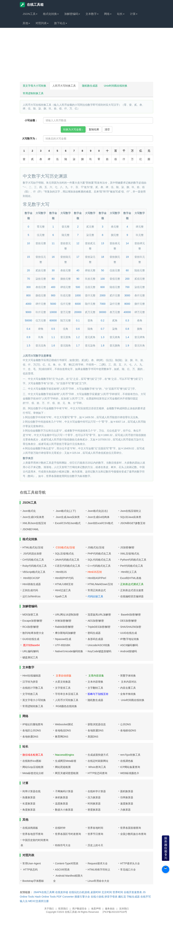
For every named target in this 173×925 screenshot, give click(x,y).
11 (53, 243)
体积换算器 (61, 797)
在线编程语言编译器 (132, 596)
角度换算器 (28, 809)
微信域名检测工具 (32, 754)
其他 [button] (26, 23)
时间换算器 (94, 803)
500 (78, 287)
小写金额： (31, 120)
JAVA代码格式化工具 (67, 559)
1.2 (78, 337)
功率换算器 (126, 797)
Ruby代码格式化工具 (34, 565)
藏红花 (122, 896)
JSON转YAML (30, 529)
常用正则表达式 (97, 590)
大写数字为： (30, 138)
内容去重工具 (128, 687)
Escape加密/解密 (32, 620)
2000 (102, 295)
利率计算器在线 (31, 791)
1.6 (53, 345)
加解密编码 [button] (72, 13)
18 (102, 256)
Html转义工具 (128, 571)
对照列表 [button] (42, 23)
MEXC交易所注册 (38, 901)
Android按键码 (128, 651)
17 (77, 256)
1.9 (127, 345)
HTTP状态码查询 (97, 773)
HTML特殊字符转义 (99, 869)
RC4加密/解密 (30, 626)
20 (28, 270)
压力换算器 (94, 797)
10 (28, 243)
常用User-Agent (31, 863)
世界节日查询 (95, 833)
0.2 (102, 320)
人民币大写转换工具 (64, 85)
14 (127, 243)
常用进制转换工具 (33, 93)
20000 (77, 312)
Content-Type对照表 (66, 863)
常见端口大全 (128, 869)
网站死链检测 (63, 767)
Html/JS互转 (95, 571)
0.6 (78, 328)
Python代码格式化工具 (133, 559)
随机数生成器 (90, 85)
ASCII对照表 (62, 869)
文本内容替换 (95, 681)
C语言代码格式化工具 (67, 565)
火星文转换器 (63, 681)
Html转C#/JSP (31, 578)
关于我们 (49, 908)
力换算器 (125, 809)
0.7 (102, 328)
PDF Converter (65, 896)
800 (28, 295)
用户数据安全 (79, 908)
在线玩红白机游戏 (79, 892)
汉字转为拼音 (30, 681)
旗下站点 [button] (60, 23)
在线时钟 (60, 827)
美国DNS (93, 736)
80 (53, 278)
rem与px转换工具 (130, 754)
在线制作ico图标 (31, 760)
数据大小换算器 (64, 809)
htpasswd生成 (63, 639)
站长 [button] (120, 13)
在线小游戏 (97, 896)
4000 (28, 303)
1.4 (127, 337)
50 (102, 270)
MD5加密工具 (30, 614)
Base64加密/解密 (130, 614)
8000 (127, 303)
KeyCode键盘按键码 (99, 651)
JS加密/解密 (127, 547)
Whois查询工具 (97, 767)
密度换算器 (94, 809)
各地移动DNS (128, 730)
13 (102, 243)
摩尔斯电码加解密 (65, 632)
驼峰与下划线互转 (98, 693)
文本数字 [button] (92, 13)
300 (28, 287)
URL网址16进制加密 (67, 614)
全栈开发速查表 (133, 892)
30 (53, 270)
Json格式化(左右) (98, 510)
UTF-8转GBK (62, 645)
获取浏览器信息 (97, 724)
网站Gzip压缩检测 (32, 767)
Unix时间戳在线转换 (115, 85)
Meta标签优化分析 (33, 773)
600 (102, 287)
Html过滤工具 (63, 590)
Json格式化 (29, 510)
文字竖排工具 (63, 687)
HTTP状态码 (30, 869)
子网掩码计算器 (64, 791)
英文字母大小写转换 (34, 85)
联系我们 (63, 908)
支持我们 (124, 908)
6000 (78, 303)
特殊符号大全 (63, 845)
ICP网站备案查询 (130, 767)
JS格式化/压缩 (96, 547)
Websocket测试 (64, 724)
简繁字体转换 (128, 675)
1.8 (102, 345)
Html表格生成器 (31, 584)
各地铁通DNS (30, 736)
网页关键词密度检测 (66, 773)
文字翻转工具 (95, 687)
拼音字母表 (110, 896)
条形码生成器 (95, 639)
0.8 (127, 328)
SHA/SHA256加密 (130, 626)
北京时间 (107, 892)
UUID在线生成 (128, 632)
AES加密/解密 (96, 620)
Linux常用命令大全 (98, 880)
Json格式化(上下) (65, 510)
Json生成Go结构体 (98, 517)
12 (77, 243)
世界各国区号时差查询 (68, 833)
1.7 (78, 345)
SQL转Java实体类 (130, 517)
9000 (28, 312)
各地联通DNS (96, 730)
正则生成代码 (30, 590)
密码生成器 (94, 632)
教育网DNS (61, 736)
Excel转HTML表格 (130, 578)
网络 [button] (108, 13)
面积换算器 (126, 791)
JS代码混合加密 (32, 553)
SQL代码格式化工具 (99, 559)
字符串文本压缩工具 (66, 693)
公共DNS (125, 724)
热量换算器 (28, 797)
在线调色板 (126, 760)
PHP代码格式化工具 (99, 553)
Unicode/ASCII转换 (99, 645)
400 (53, 287)
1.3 (102, 337)
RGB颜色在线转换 (66, 706)
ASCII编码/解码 (129, 645)
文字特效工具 (30, 693)
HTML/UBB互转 (64, 584)
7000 (102, 303)
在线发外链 (61, 892)
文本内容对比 (128, 681)
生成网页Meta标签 (65, 760)
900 (53, 295)
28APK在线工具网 (44, 892)
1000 (78, 295)
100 (102, 278)
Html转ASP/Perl (97, 578)
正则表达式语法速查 (132, 590)
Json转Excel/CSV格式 (100, 523)
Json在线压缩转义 (130, 510)
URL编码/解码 (30, 651)
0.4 (28, 328)
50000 (28, 320)
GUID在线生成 (30, 639)
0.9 (28, 337)
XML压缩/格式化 (129, 553)
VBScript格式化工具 (33, 571)
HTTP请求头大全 (130, 863)
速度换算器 (126, 803)
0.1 (78, 320)
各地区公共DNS (31, 730)
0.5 (53, 328)
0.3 (127, 320)
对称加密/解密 (63, 620)
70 (28, 278)
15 (28, 256)
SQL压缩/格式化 (64, 553)
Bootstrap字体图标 (33, 880)
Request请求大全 (98, 863)
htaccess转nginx (64, 754)
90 (77, 278)
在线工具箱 (32, 4)
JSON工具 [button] (30, 13)
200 (127, 278)
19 (127, 256)
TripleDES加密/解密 (99, 626)
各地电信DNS (63, 730)
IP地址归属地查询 (32, 724)
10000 (53, 312)
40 (77, 270)
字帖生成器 (133, 896)
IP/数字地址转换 (129, 639)
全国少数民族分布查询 (133, 833)
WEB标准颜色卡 (129, 773)
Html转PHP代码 (64, 578)
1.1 (53, 337)
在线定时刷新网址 (98, 760)
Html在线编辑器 (31, 675)
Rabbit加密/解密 (64, 626)
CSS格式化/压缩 (65, 547)
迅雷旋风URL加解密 (99, 614)
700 (127, 287)
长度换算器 (28, 803)
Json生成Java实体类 (67, 517)
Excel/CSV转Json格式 (68, 523)
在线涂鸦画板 (30, 827)
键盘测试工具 (30, 657)
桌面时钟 (95, 892)
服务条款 (110, 908)
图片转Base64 (31, 645)
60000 (53, 320)
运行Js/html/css (31, 596)
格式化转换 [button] (51, 13)
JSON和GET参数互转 (132, 523)
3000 (127, 295)
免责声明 (96, 908)
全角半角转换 (128, 693)
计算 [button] (133, 13)
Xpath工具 (61, 596)
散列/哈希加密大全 (33, 632)
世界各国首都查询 (130, 827)
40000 (127, 312)
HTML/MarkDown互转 (100, 584)
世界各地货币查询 (32, 833)
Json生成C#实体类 (33, 517)
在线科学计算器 (97, 791)
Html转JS (61, 571)
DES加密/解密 (128, 620)
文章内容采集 (96, 675)
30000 (102, 312)
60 (127, 270)
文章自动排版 (63, 675)
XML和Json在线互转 (34, 523)
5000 (53, 303)
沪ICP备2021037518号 (114, 912)
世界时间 (118, 892)
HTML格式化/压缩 (32, 547)
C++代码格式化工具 (99, 565)
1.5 (28, 345)
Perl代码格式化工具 (131, 565)
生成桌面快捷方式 (98, 754)
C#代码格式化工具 (33, 559)
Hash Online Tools (45, 896)
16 (53, 256)
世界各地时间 (95, 827)
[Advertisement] (86, 55)
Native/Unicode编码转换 (69, 651)
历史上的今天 (95, 845)
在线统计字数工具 (32, 687)
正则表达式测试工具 (132, 584)
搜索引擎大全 (82, 896)
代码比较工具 (95, 596)
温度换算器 (61, 803)
